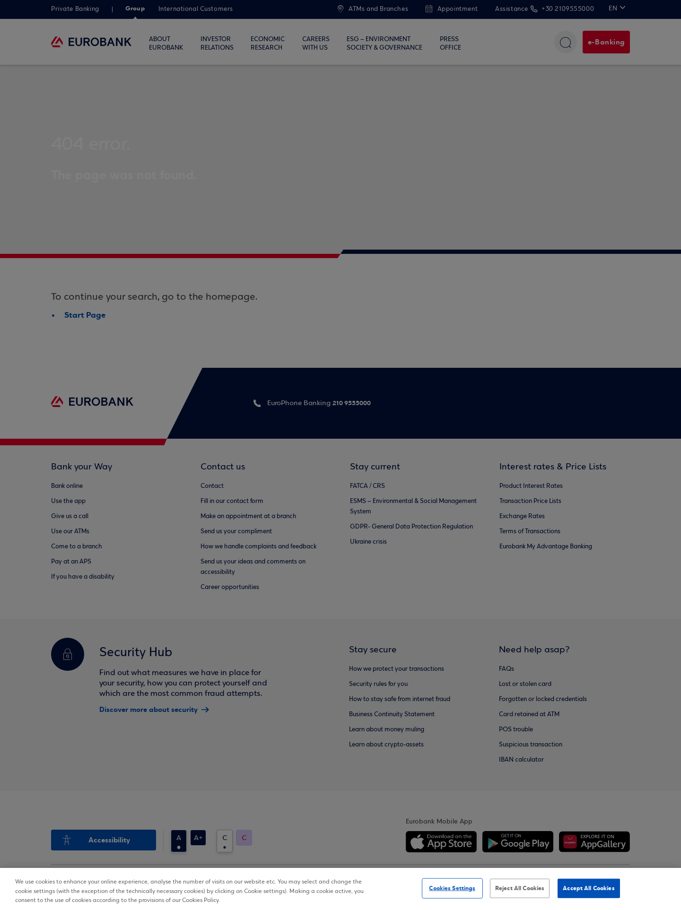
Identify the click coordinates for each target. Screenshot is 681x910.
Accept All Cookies (588, 888)
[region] (340, 889)
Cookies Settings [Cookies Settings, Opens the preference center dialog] (452, 888)
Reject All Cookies (519, 888)
